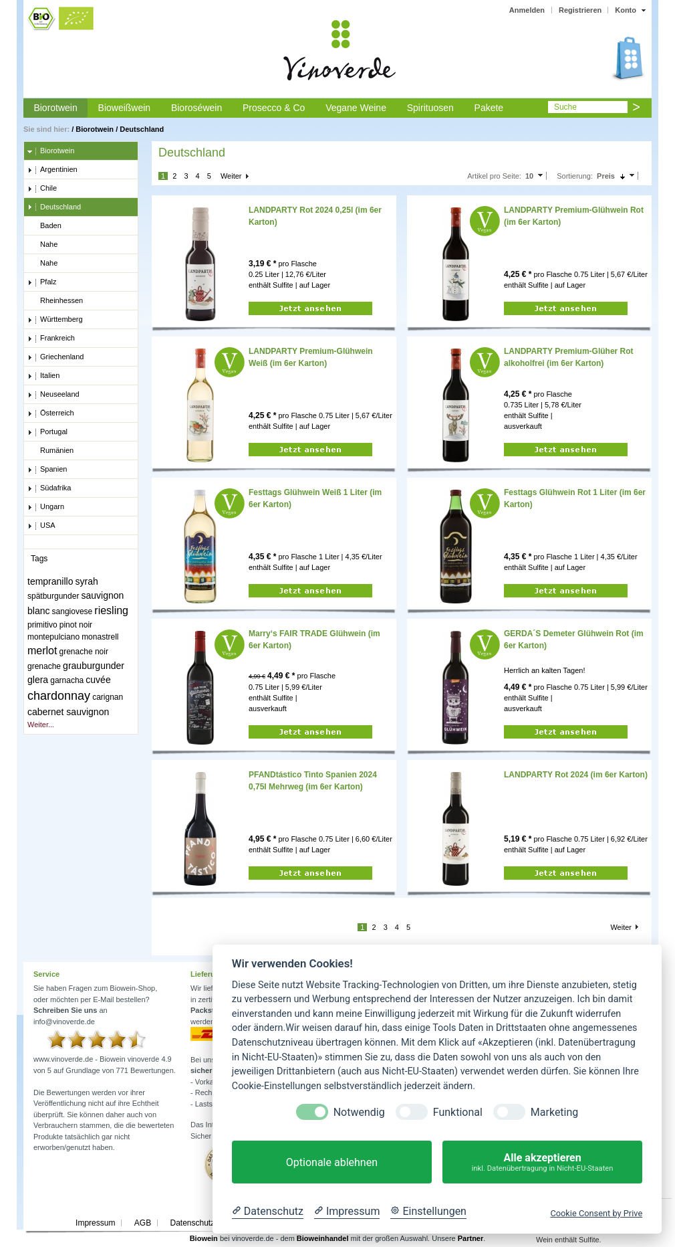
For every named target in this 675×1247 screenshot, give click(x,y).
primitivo (42, 625)
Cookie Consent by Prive (596, 1213)
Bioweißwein (124, 107)
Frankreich (51, 338)
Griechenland (55, 357)
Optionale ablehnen (332, 1162)
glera (37, 679)
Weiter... (40, 725)
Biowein (204, 1238)
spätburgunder (53, 596)
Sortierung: (575, 176)
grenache (44, 666)
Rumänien (50, 451)
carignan (107, 697)
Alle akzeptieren (542, 1162)
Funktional (458, 1112)
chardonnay (58, 695)
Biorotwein (55, 107)
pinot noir (75, 625)
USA (41, 526)
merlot (42, 650)
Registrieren (580, 10)
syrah (87, 581)
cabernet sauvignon (68, 711)
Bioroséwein (196, 107)
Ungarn (45, 507)
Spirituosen (430, 107)
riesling (111, 610)
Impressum (95, 1223)
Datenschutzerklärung (209, 1223)
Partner (471, 1238)
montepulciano (53, 637)
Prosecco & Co (274, 107)
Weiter (231, 176)
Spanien (47, 469)
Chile (42, 188)
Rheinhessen (55, 301)
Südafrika (49, 488)
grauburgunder (93, 665)
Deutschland (142, 129)
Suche (565, 107)
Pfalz (41, 282)
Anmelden (527, 10)
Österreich (50, 413)
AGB (142, 1223)
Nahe (42, 245)
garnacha (67, 680)
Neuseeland (53, 394)
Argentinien (52, 170)
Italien (43, 376)
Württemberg (55, 319)
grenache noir (83, 651)
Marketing (554, 1112)
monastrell (100, 637)
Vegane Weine (355, 107)
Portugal (47, 432)
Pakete (489, 107)
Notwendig (359, 1112)
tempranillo (50, 581)
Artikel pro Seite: (494, 176)
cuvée (98, 679)
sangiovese (72, 611)
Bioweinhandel (323, 1238)
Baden (44, 226)
